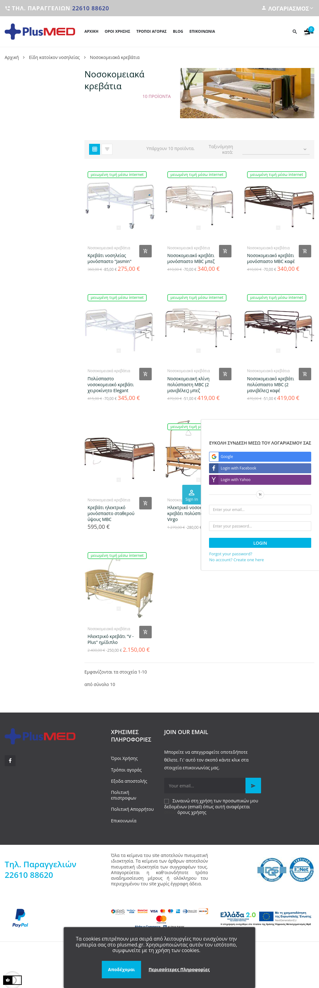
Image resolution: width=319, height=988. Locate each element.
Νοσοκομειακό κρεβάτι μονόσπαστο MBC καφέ (271, 258)
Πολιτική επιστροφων (123, 795)
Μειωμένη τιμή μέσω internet (117, 174)
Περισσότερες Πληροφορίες (179, 969)
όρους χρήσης (192, 812)
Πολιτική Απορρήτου (132, 809)
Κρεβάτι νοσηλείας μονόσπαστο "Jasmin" (109, 258)
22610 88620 (90, 8)
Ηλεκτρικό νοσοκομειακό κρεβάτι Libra (272, 510)
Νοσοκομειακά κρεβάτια (109, 248)
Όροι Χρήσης (124, 758)
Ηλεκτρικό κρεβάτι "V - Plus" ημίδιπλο (111, 639)
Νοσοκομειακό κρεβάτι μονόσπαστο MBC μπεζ (191, 258)
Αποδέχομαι (121, 969)
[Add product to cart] (145, 251)
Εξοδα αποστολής (129, 781)
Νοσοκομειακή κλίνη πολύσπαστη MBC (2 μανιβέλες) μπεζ (188, 384)
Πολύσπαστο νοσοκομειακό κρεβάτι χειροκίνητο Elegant (111, 384)
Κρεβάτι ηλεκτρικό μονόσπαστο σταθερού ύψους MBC (111, 513)
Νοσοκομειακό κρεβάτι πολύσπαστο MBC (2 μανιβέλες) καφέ (270, 384)
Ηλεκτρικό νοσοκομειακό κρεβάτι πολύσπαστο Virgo (192, 513)
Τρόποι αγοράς (126, 770)
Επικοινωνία (123, 821)
